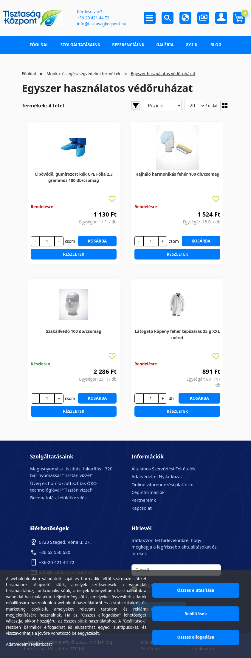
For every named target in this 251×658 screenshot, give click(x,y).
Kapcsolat (141, 508)
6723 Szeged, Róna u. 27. (65, 542)
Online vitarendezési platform (162, 484)
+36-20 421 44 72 (93, 18)
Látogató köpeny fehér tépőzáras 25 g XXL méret (177, 334)
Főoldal (39, 44)
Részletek (73, 254)
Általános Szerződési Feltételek (163, 469)
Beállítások (196, 614)
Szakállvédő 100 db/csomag (73, 331)
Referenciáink (128, 44)
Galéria (164, 44)
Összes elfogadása (195, 637)
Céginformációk (148, 492)
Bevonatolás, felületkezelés (58, 498)
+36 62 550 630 (54, 552)
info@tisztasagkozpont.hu (101, 24)
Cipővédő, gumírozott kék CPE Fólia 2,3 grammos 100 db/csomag (73, 177)
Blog (215, 44)
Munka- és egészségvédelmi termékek (83, 73)
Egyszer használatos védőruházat (163, 73)
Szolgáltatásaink (80, 44)
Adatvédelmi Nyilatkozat (156, 476)
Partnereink (143, 500)
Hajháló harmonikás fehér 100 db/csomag (177, 174)
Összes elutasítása (195, 590)
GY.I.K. (191, 44)
